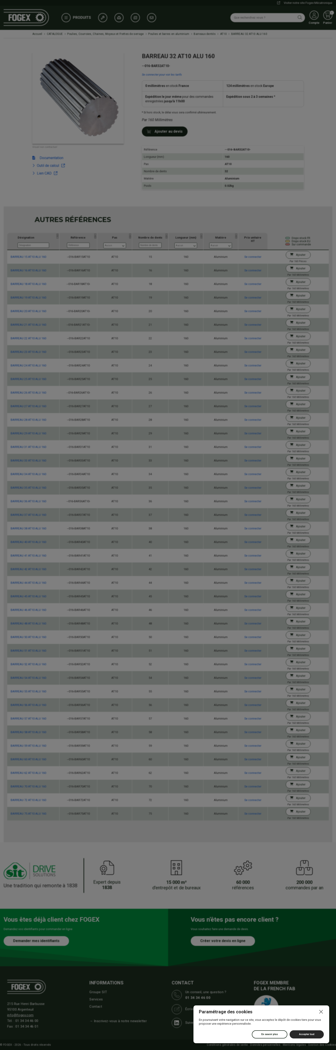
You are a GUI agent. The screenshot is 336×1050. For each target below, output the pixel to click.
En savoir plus (269, 1034)
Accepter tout (306, 1034)
